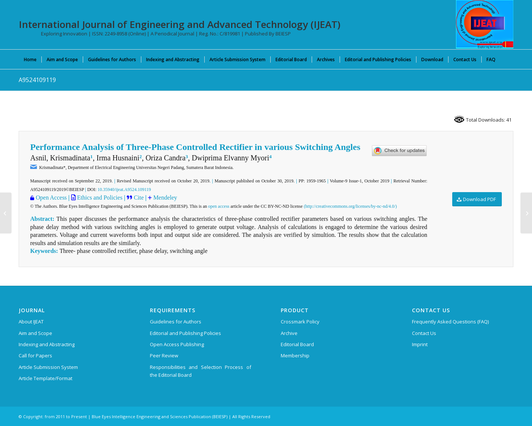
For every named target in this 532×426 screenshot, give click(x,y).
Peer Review (164, 355)
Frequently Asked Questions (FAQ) (450, 321)
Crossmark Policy (300, 321)
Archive (289, 333)
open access (218, 206)
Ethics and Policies (99, 197)
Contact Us (424, 333)
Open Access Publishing (177, 344)
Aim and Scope (35, 333)
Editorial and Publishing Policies (185, 333)
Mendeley (165, 197)
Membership (295, 355)
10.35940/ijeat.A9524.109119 (124, 189)
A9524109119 (37, 80)
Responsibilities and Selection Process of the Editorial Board (200, 371)
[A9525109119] (526, 213)
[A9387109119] (6, 213)
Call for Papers (35, 355)
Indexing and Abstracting (47, 344)
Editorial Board (297, 344)
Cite (139, 197)
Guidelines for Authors (175, 321)
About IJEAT (31, 321)
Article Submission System (48, 367)
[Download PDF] (477, 199)
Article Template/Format (45, 378)
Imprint (420, 344)
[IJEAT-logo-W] (484, 24)
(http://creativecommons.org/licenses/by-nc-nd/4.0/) (350, 206)
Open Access (51, 197)
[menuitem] (30, 59)
